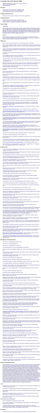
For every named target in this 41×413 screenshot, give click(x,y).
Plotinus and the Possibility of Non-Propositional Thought (13, 142)
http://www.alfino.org (6, 5)
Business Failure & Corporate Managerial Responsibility (12, 232)
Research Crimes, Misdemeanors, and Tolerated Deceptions (13, 106)
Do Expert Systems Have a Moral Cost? (10, 117)
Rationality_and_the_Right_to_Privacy (16, 85)
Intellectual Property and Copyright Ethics (10, 128)
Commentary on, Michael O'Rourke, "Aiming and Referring (13, 311)
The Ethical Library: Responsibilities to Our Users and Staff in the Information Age (17, 235)
